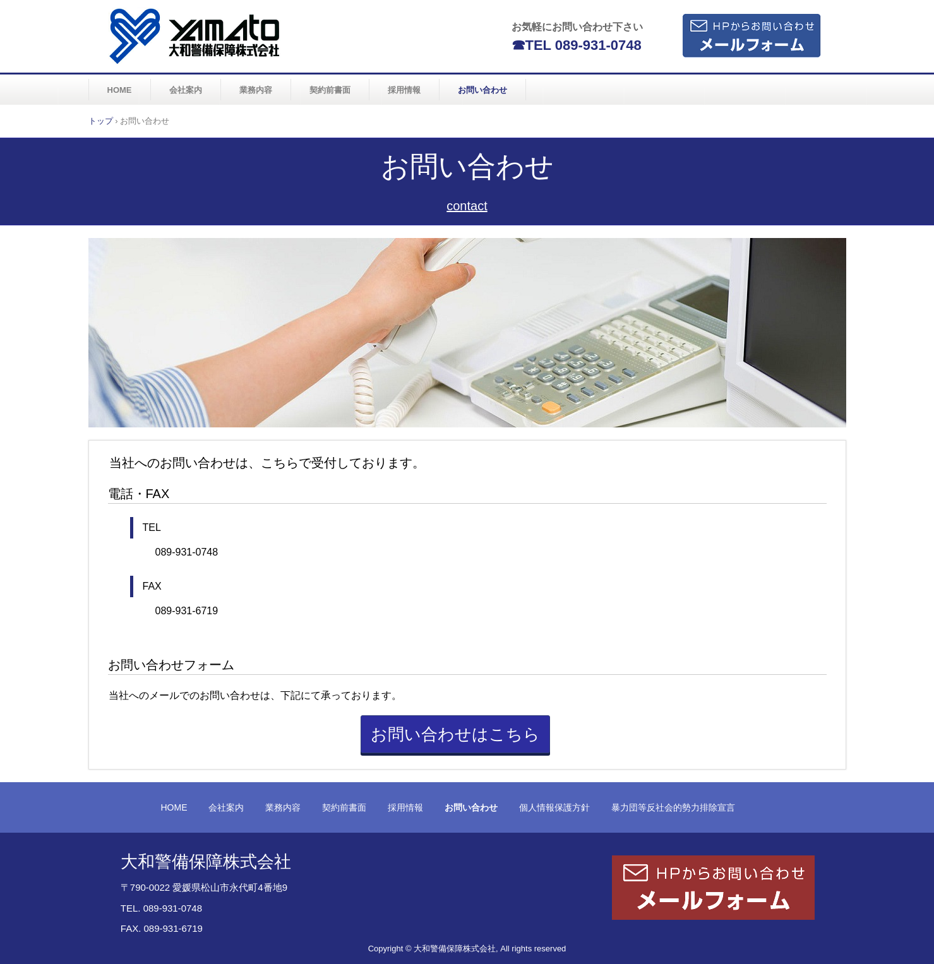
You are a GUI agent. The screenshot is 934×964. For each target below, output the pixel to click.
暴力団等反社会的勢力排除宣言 (673, 807)
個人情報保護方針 (554, 807)
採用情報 (404, 90)
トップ (100, 121)
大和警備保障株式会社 (195, 36)
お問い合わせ (482, 90)
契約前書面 (329, 90)
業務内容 (255, 90)
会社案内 (185, 90)
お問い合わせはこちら (455, 734)
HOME (119, 90)
